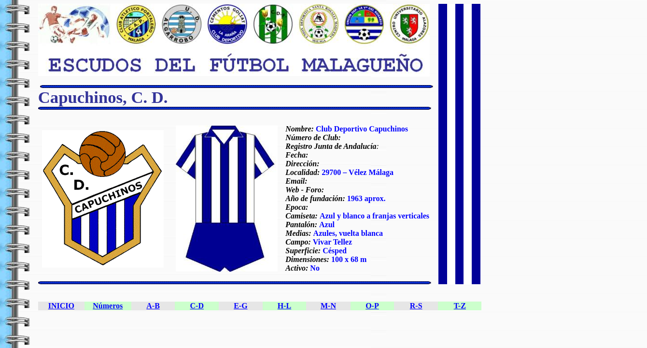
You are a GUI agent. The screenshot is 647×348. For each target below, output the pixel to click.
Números (108, 306)
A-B (153, 306)
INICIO (61, 306)
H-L (284, 306)
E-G (240, 306)
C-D (197, 306)
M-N (328, 306)
